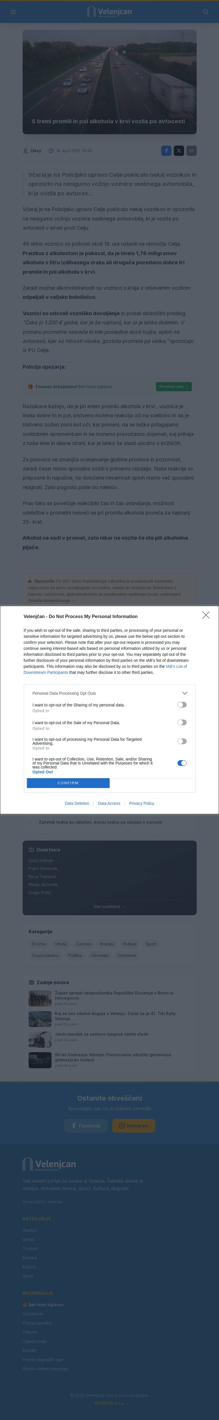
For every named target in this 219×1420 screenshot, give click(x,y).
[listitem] (110, 693)
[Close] (207, 616)
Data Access (109, 803)
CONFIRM (68, 783)
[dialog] (109, 710)
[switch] (182, 705)
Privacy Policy (141, 803)
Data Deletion (77, 803)
